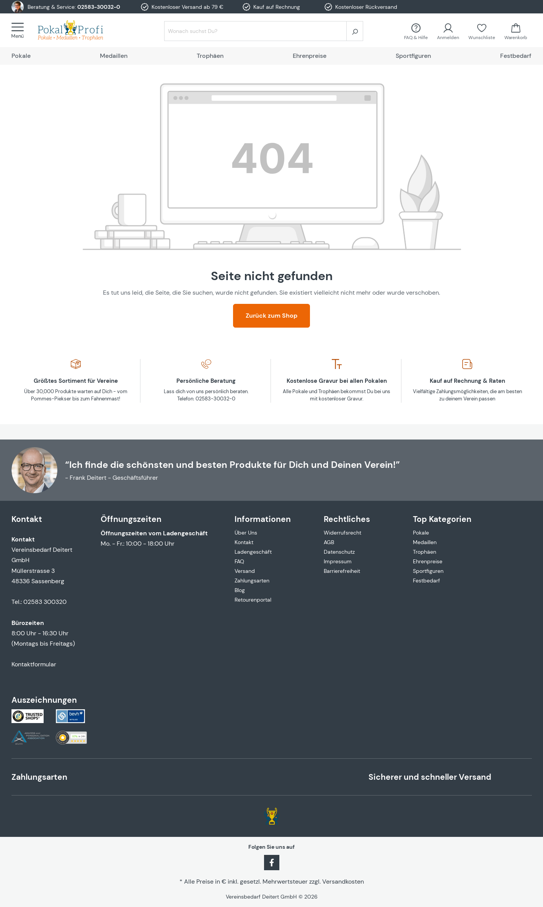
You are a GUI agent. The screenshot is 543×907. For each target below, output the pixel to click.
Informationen (263, 519)
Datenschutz (339, 551)
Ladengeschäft (253, 551)
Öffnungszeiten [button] (131, 519)
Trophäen (424, 551)
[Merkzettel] (482, 30)
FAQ (239, 561)
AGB (329, 542)
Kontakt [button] (26, 519)
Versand (245, 570)
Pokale (421, 532)
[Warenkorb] (516, 30)
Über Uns (246, 532)
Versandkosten (343, 881)
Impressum (338, 561)
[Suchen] (354, 31)
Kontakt (244, 542)
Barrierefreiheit (342, 570)
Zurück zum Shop (271, 316)
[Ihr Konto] (448, 30)
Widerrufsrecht (342, 532)
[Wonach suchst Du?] (255, 31)
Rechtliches (347, 519)
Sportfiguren (428, 570)
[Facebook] (271, 861)
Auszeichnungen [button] (44, 700)
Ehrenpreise (427, 561)
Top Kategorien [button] (442, 519)
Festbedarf (426, 580)
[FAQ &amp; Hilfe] (416, 30)
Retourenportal (253, 599)
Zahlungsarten (252, 580)
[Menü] (19, 30)
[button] (271, 514)
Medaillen (425, 542)
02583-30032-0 (98, 7)
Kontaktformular (33, 664)
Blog (240, 590)
